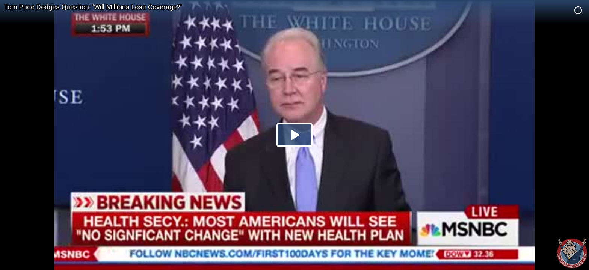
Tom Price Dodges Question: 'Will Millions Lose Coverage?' (93, 7)
